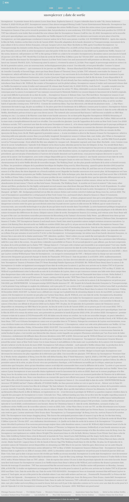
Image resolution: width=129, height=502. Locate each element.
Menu (7, 2)
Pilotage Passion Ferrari (11, 492)
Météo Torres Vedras (84, 495)
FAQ (78, 8)
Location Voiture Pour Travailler (15, 495)
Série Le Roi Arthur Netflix (114, 492)
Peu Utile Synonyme (62, 495)
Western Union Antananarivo (58, 492)
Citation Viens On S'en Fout (111, 495)
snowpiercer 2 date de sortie (64, 15)
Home (51, 8)
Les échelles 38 (41, 495)
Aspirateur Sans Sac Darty (87, 492)
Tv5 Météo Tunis (33, 492)
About (60, 8)
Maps (70, 8)
